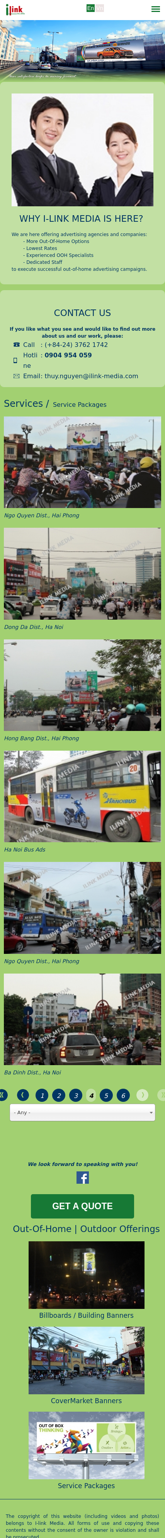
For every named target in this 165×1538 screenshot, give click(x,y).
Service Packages (86, 1486)
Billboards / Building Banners (86, 1315)
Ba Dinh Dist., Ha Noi (32, 1072)
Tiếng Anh (91, 14)
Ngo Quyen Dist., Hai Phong (41, 515)
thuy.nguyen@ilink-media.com (91, 376)
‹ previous (23, 1095)
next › (142, 1095)
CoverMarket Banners (86, 1401)
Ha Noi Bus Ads (24, 849)
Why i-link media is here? (81, 219)
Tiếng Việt (99, 14)
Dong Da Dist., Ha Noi (33, 627)
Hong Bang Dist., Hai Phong (41, 738)
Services (23, 403)
